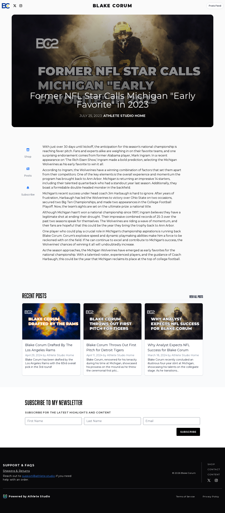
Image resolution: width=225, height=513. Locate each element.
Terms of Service (185, 496)
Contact (213, 469)
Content (213, 474)
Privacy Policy (211, 496)
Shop (211, 464)
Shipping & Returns (16, 471)
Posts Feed (215, 5)
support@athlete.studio (38, 476)
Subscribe (188, 431)
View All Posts (196, 297)
